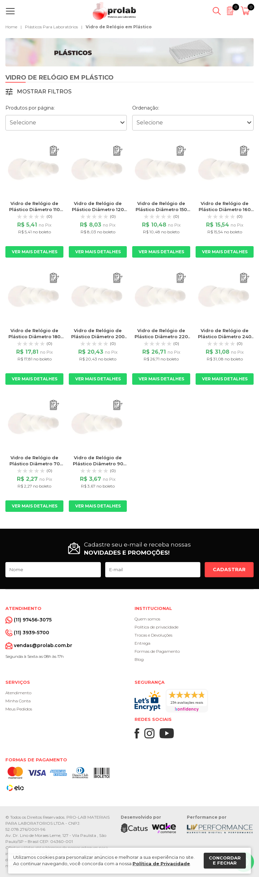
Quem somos (147, 618)
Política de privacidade (156, 627)
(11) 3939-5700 (31, 633)
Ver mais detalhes (34, 251)
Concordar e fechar (225, 860)
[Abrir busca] (217, 11)
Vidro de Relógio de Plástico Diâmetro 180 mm (34, 336)
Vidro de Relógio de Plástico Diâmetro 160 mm (225, 209)
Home (11, 26)
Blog (139, 659)
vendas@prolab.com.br (43, 645)
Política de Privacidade (161, 863)
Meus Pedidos (18, 708)
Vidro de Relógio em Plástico (119, 26)
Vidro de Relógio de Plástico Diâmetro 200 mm (97, 336)
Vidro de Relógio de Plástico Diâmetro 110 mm (34, 209)
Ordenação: (145, 108)
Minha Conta (18, 700)
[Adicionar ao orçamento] (54, 150)
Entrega (142, 643)
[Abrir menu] (11, 11)
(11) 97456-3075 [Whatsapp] (33, 620)
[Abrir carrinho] (246, 11)
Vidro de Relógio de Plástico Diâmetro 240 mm (224, 336)
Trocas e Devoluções (153, 635)
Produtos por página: (30, 108)
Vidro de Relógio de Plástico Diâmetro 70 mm (34, 463)
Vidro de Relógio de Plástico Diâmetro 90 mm (98, 463)
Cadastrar (229, 569)
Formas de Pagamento (157, 651)
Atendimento (18, 692)
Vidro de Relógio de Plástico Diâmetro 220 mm (161, 336)
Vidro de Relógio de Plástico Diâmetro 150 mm (161, 209)
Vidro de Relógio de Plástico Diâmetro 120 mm (98, 209)
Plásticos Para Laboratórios (51, 26)
